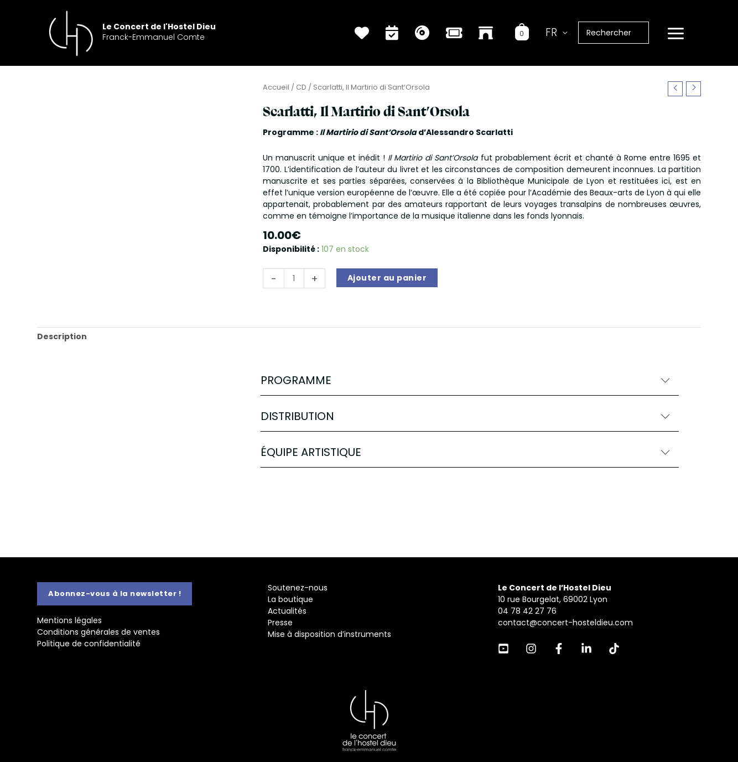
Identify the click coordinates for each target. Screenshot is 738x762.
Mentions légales (69, 620)
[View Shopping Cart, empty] (522, 32)
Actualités (287, 610)
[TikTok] (614, 648)
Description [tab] (62, 336)
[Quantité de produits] (294, 278)
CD (301, 87)
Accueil (276, 87)
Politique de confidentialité (89, 643)
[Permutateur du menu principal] (675, 34)
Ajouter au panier (387, 277)
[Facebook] (558, 648)
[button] (470, 380)
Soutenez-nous (298, 587)
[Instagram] (531, 648)
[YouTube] (503, 648)
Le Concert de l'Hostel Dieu (159, 26)
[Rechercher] (646, 32)
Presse (280, 622)
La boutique (290, 599)
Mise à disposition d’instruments (329, 634)
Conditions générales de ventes (98, 631)
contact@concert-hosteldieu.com (565, 622)
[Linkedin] (586, 648)
